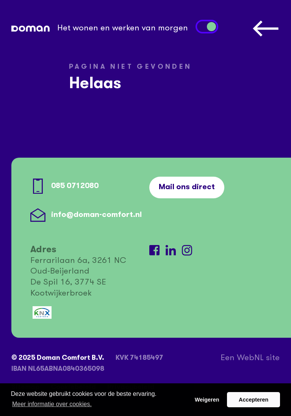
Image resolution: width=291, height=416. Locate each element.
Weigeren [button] (207, 400)
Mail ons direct (187, 187)
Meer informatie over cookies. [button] (52, 404)
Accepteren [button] (253, 400)
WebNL (250, 358)
